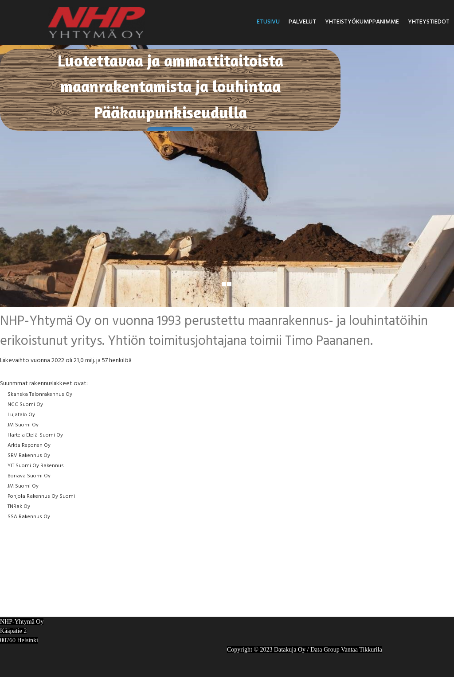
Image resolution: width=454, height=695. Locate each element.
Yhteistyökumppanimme (362, 22)
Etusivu (268, 22)
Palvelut (302, 22)
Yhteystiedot (429, 22)
